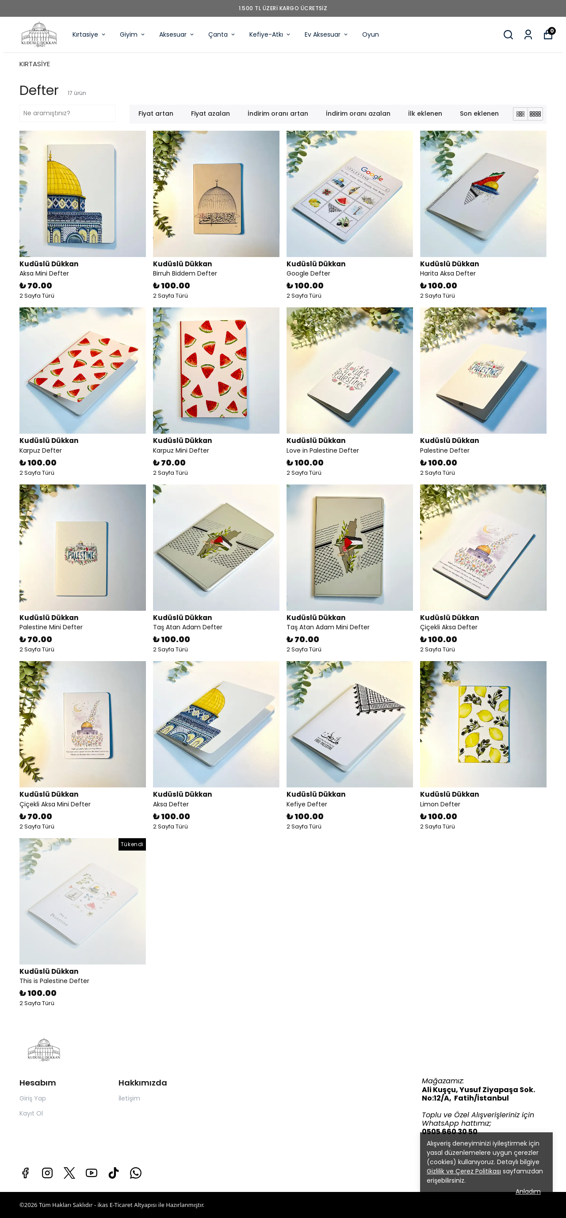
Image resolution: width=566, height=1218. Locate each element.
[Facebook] (25, 1173)
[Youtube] (91, 1173)
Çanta (222, 34)
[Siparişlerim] (528, 34)
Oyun (370, 34)
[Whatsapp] (136, 1173)
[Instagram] (47, 1173)
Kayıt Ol (31, 1113)
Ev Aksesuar (327, 34)
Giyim (133, 34)
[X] (69, 1173)
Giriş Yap (32, 1098)
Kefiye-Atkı (270, 34)
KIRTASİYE (34, 63)
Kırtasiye (90, 34)
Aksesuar (177, 34)
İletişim (129, 1098)
